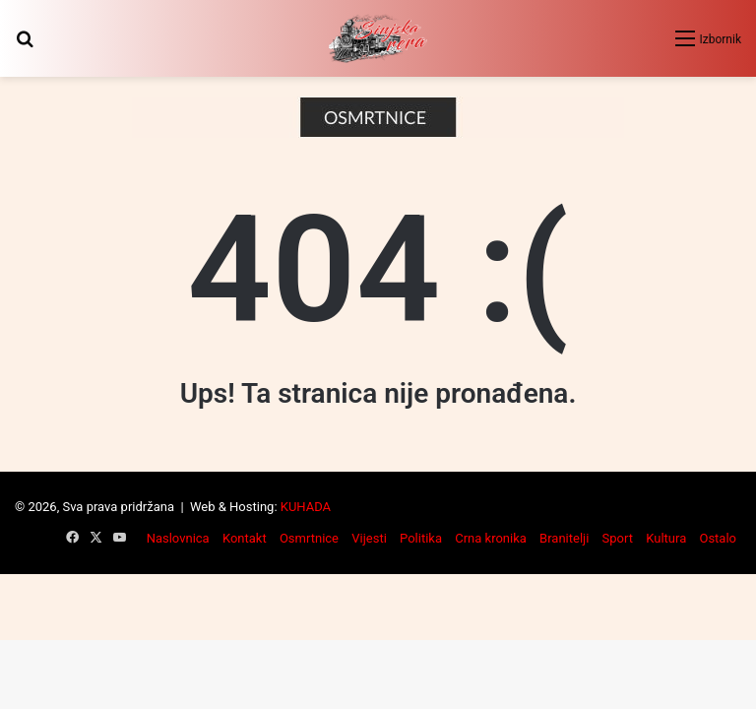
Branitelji (564, 538)
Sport (617, 538)
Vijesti (369, 538)
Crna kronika (491, 538)
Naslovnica (178, 538)
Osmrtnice (309, 538)
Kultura (666, 538)
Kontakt (244, 538)
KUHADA (306, 506)
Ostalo (717, 538)
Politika (421, 538)
